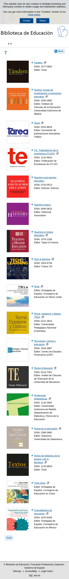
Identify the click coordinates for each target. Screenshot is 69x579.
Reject (43, 20)
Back (60, 51)
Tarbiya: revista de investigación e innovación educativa (47, 93)
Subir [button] (9, 537)
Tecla (37, 286)
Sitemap (17, 571)
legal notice (34, 14)
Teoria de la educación (46, 428)
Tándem (38, 62)
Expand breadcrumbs (4, 43)
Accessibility (31, 571)
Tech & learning (42, 259)
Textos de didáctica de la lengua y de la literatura (47, 459)
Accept (26, 20)
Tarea (37, 123)
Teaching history (42, 204)
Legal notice (47, 571)
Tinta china (39, 483)
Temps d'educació (43, 368)
